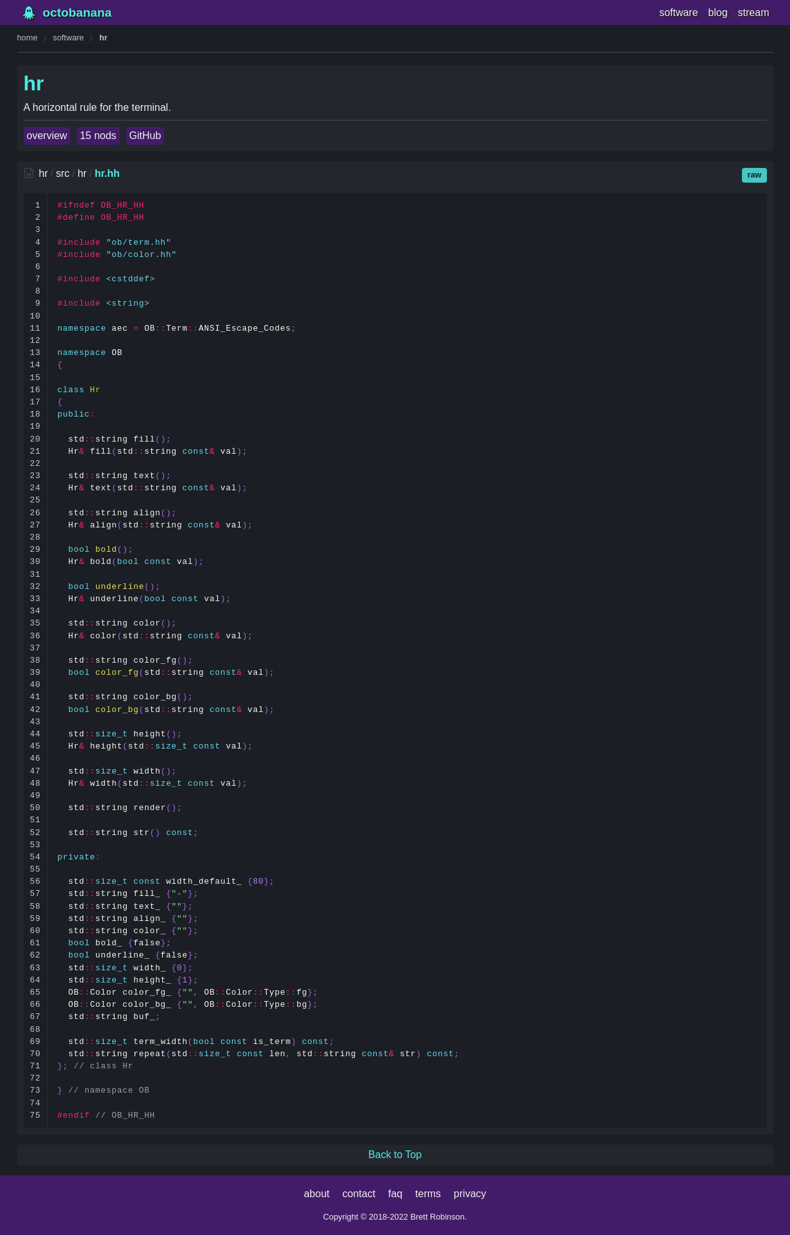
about (316, 1193)
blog (717, 12)
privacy (470, 1193)
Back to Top (395, 1154)
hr (103, 37)
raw (754, 174)
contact (358, 1193)
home (27, 37)
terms (428, 1193)
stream (753, 12)
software (678, 12)
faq (395, 1193)
